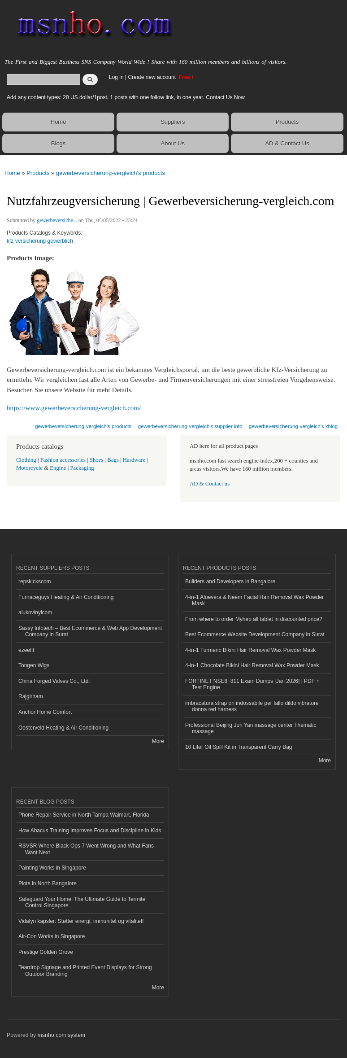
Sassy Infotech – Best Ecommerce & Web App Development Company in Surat (90, 631)
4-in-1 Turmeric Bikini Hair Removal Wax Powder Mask (250, 650)
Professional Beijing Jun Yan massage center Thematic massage (250, 728)
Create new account (152, 77)
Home (58, 121)
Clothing (26, 460)
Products (287, 121)
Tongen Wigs (33, 665)
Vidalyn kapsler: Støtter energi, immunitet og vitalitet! (81, 921)
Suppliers (172, 121)
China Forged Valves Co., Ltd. (54, 681)
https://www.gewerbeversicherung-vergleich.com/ (74, 407)
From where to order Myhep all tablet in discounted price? (253, 619)
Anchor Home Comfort (45, 712)
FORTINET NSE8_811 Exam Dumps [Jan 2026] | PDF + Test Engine (252, 684)
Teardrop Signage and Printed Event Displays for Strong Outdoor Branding (85, 970)
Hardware (134, 460)
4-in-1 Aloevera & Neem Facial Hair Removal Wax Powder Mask (254, 600)
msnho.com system (61, 1035)
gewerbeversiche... (57, 220)
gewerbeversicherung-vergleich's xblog (293, 426)
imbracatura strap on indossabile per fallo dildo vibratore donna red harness (252, 706)
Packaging (82, 468)
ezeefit (26, 650)
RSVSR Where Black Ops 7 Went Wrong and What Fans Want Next (86, 849)
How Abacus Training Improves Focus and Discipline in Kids (89, 830)
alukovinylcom (35, 612)
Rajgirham (30, 696)
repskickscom (34, 581)
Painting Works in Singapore (52, 868)
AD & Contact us (210, 484)
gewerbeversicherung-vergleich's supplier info (190, 426)
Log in (116, 77)
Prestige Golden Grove (45, 952)
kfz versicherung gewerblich (40, 241)
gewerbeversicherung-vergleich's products (110, 173)
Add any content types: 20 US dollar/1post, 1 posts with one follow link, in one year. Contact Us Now (126, 97)
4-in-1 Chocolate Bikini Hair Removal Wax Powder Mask (252, 665)
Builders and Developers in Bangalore (230, 581)
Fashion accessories (63, 460)
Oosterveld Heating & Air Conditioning (63, 728)
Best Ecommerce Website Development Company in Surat (255, 634)
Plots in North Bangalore (47, 883)
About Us (173, 143)
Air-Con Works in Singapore (51, 936)
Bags (113, 460)
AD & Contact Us (287, 143)
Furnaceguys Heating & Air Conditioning (66, 597)
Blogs (58, 143)
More (158, 741)
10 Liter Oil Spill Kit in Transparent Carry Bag (238, 747)
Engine (58, 468)
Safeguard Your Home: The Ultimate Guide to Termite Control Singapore (81, 902)
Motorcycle (29, 468)
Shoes (97, 460)
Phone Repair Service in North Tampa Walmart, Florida (83, 815)
